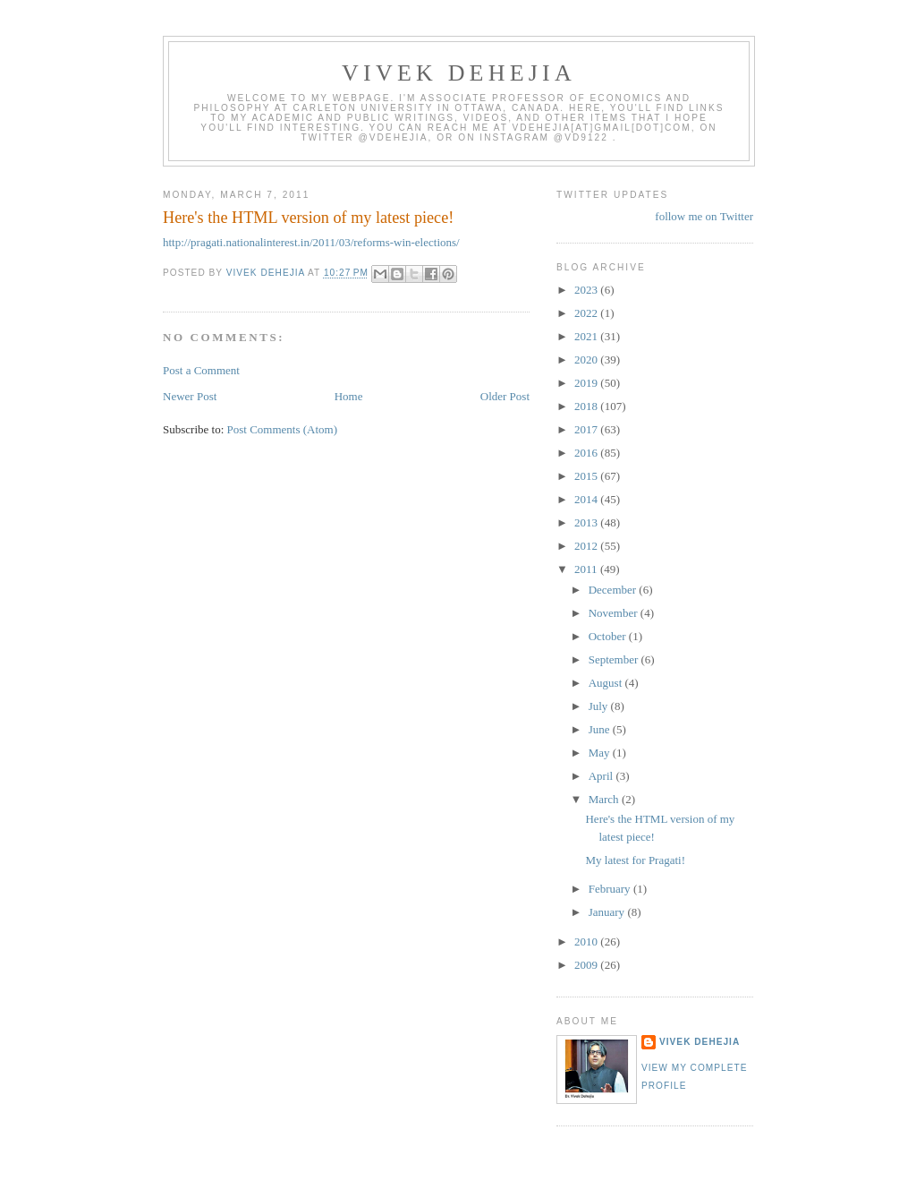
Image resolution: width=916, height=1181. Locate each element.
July (600, 706)
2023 (587, 289)
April (602, 776)
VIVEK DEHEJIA (459, 73)
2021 (587, 336)
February (611, 888)
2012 (587, 545)
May (601, 752)
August (607, 682)
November (614, 613)
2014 (587, 499)
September (615, 659)
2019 (587, 382)
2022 (587, 313)
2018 (587, 406)
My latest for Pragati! (635, 860)
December (614, 589)
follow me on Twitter (704, 216)
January (608, 912)
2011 (587, 569)
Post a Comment (201, 370)
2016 (587, 452)
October (609, 636)
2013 (587, 522)
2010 (587, 941)
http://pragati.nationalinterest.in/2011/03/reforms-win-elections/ (311, 242)
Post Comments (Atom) (282, 429)
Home (349, 396)
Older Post (505, 396)
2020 (587, 359)
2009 (587, 964)
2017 (587, 429)
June (601, 729)
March (605, 799)
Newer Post (189, 396)
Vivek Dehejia (699, 1042)
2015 (587, 476)
